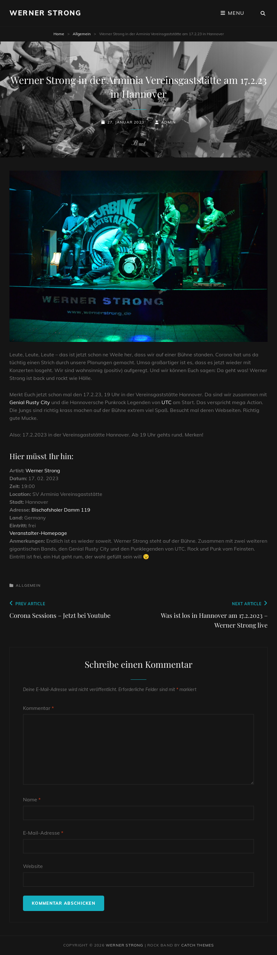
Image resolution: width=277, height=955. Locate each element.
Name (32, 799)
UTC (166, 402)
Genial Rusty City (29, 402)
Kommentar (38, 708)
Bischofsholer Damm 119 (60, 510)
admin (168, 122)
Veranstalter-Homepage (38, 533)
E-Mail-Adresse (43, 833)
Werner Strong (45, 12)
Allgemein (82, 33)
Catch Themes (197, 945)
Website (33, 866)
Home (59, 33)
